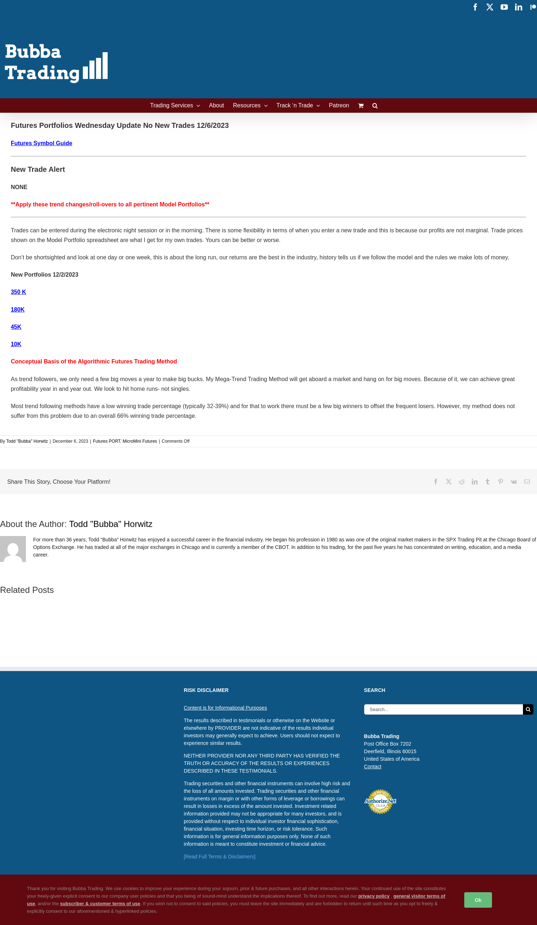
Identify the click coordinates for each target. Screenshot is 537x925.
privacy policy (374, 896)
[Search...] (443, 709)
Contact (372, 766)
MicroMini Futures (140, 441)
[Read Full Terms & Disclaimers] (219, 856)
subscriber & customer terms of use (100, 903)
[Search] (528, 709)
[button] (375, 105)
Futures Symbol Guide (41, 143)
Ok (478, 900)
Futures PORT (106, 441)
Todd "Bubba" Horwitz (27, 441)
